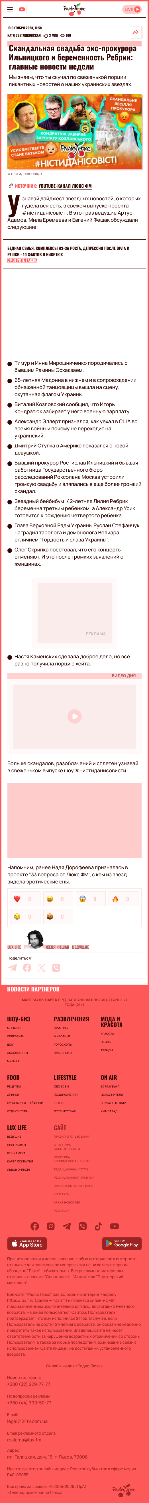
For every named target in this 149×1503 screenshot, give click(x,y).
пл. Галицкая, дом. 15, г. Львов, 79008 (47, 1457)
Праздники (63, 1053)
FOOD (13, 1077)
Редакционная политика (74, 1178)
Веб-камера (16, 1153)
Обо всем (61, 1086)
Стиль (106, 1042)
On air (109, 1077)
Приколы (61, 1028)
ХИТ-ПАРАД (109, 1111)
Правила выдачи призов (73, 1186)
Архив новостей (67, 1202)
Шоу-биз (18, 1019)
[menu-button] (10, 9)
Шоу (10, 1044)
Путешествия (64, 1111)
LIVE (129, 9)
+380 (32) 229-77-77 (28, 1384)
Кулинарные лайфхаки (25, 1103)
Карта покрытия (20, 1161)
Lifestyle (65, 1077)
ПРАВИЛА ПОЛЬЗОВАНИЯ (72, 1137)
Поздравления (65, 1095)
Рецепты (14, 1086)
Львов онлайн (18, 1170)
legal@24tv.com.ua (27, 1421)
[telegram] (12, 968)
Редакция (62, 1211)
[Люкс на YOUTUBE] (22, 9)
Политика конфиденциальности (72, 1159)
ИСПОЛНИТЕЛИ (112, 1095)
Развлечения (71, 1019)
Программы (16, 1145)
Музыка (13, 1061)
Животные (62, 1036)
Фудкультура (17, 1111)
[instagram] (51, 1226)
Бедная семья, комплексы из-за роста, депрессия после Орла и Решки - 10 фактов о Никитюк (68, 251)
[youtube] (114, 1226)
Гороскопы (63, 1044)
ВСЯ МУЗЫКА (110, 1086)
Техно (59, 1103)
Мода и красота (112, 1021)
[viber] (56, 968)
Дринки (13, 1095)
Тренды (107, 1050)
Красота (107, 1034)
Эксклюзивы (17, 1053)
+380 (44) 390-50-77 (29, 1403)
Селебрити (16, 1036)
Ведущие (80, 947)
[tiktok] (98, 1226)
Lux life (14, 947)
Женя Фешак (57, 947)
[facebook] (27, 968)
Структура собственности (67, 1147)
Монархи (14, 1028)
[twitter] (41, 968)
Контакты (62, 1194)
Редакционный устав (71, 1169)
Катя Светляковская (24, 35)
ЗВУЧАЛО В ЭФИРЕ (114, 1103)
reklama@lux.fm (24, 1440)
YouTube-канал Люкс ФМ (65, 185)
